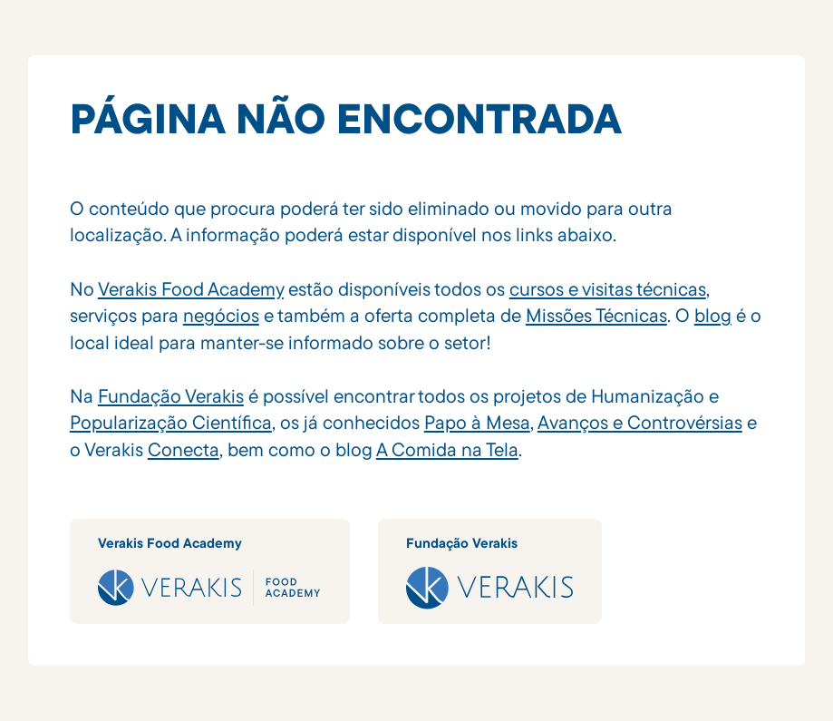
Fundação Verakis (171, 395)
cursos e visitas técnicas (607, 288)
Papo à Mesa (477, 422)
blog (712, 314)
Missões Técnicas (596, 314)
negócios (221, 314)
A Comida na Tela (447, 449)
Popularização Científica (171, 422)
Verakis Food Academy (191, 288)
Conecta (183, 449)
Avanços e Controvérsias (640, 422)
